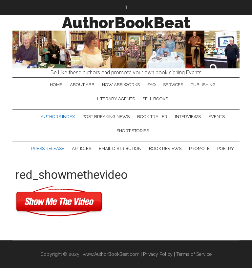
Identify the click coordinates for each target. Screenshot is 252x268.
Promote (199, 148)
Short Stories (132, 130)
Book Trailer (152, 116)
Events (216, 116)
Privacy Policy (158, 254)
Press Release (47, 148)
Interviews (188, 116)
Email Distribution (120, 148)
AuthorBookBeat (126, 22)
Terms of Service (194, 254)
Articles (81, 148)
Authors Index (58, 116)
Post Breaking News (106, 116)
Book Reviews (165, 148)
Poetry (225, 148)
